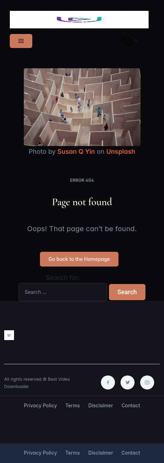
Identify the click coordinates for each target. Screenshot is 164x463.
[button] (130, 41)
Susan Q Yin (76, 151)
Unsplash (120, 151)
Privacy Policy (40, 405)
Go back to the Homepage (79, 259)
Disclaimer (100, 405)
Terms (72, 405)
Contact (131, 405)
